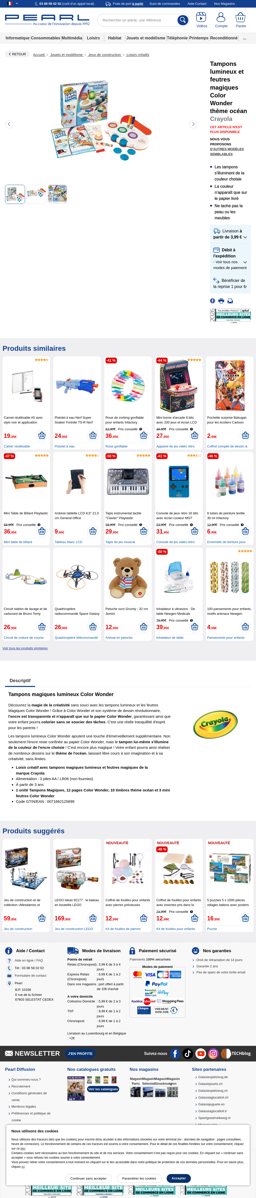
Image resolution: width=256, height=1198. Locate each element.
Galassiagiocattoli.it (212, 1111)
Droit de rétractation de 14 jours (219, 960)
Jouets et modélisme (145, 38)
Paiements (150, 959)
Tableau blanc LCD (68, 542)
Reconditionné (224, 38)
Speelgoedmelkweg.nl (214, 1118)
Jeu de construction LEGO (74, 929)
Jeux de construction (104, 55)
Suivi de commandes (164, 4)
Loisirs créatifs (137, 55)
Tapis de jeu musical (120, 542)
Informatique (18, 38)
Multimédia (72, 38)
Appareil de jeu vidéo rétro (175, 446)
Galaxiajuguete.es (211, 1104)
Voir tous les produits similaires (25, 648)
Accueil (39, 55)
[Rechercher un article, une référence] (143, 20)
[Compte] (221, 20)
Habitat (114, 38)
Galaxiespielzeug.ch (212, 1091)
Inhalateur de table (170, 638)
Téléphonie (177, 38)
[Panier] (241, 20)
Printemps (199, 38)
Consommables (45, 38)
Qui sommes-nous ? (26, 1079)
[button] (230, 234)
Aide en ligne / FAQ (29, 961)
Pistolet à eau (64, 446)
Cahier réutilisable (17, 446)
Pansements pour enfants (226, 638)
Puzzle (212, 929)
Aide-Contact (197, 4)
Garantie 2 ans (207, 966)
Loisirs (93, 38)
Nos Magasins (224, 4)
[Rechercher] (182, 20)
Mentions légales (23, 1106)
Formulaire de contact (30, 976)
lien (22, 1148)
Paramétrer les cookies (139, 1178)
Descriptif (20, 680)
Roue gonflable (116, 446)
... (244, 38)
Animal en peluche (119, 638)
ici (23, 1166)
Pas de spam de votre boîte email (220, 972)
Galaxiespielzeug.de (213, 1077)
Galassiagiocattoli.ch (213, 1097)
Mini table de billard (18, 542)
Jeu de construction (18, 929)
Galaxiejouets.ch (210, 1084)
